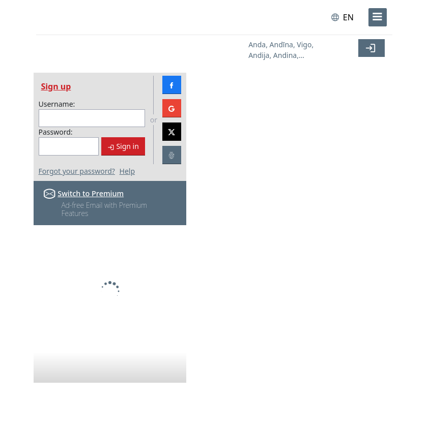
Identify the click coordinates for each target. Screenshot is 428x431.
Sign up (56, 86)
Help (127, 171)
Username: (57, 104)
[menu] (377, 17)
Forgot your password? (77, 171)
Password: (56, 132)
